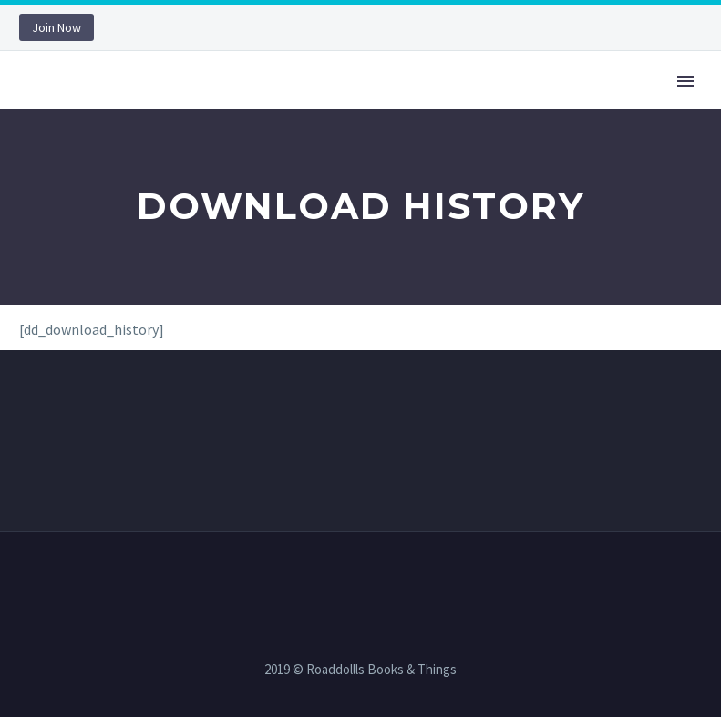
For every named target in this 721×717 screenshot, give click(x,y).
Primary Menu (685, 81)
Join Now (56, 27)
